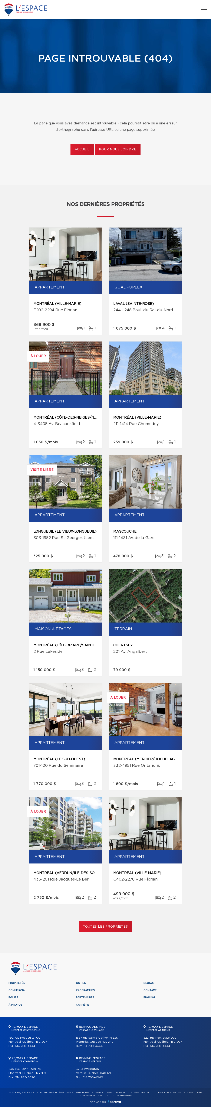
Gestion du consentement (115, 1096)
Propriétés (17, 983)
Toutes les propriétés (105, 926)
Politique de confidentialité (166, 1093)
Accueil (82, 149)
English (149, 997)
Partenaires (85, 997)
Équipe (13, 997)
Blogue (149, 983)
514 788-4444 (25, 1046)
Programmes (85, 990)
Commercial (17, 990)
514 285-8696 (25, 1077)
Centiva (114, 1101)
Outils (81, 983)
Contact (150, 990)
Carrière (82, 1004)
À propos (15, 1004)
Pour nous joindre (117, 149)
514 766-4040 (93, 1077)
